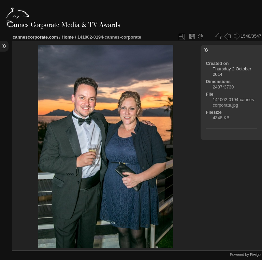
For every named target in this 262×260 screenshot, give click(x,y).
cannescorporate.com (35, 37)
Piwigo (255, 254)
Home (68, 37)
